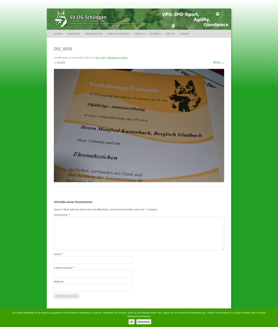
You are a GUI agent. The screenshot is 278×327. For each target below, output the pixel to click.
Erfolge (138, 33)
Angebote (73, 33)
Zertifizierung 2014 (117, 57)
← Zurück (59, 62)
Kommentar (62, 214)
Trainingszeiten (94, 33)
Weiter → (218, 62)
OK (131, 321)
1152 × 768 (99, 57)
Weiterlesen (144, 321)
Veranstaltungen (117, 33)
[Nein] (273, 318)
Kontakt (170, 33)
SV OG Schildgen (88, 17)
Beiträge (154, 33)
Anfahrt (184, 33)
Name (58, 254)
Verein (57, 33)
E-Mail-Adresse (64, 267)
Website (58, 281)
